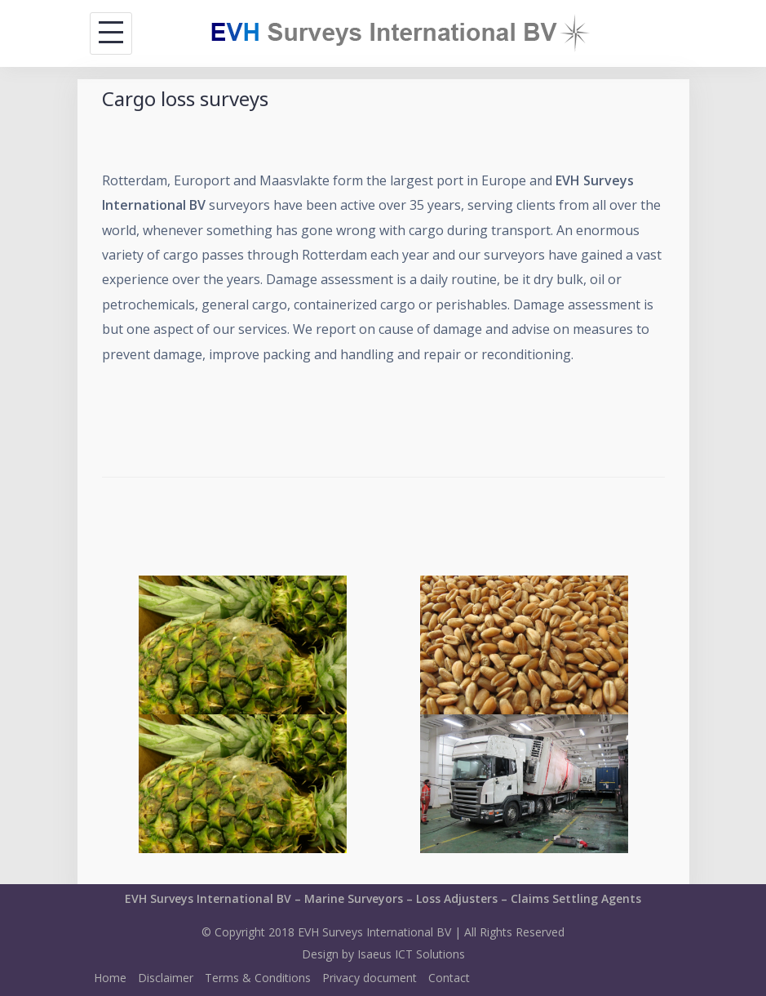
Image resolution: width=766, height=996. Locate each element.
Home (110, 977)
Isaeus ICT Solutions (411, 954)
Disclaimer (165, 977)
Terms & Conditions (258, 977)
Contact (449, 977)
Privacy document (369, 977)
